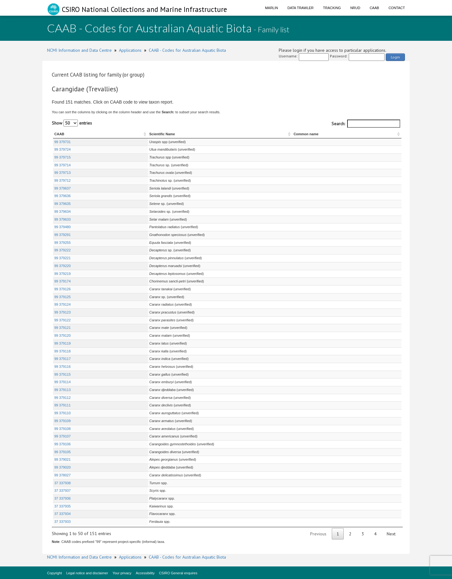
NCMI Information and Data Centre (79, 50)
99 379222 (62, 250)
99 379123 (62, 312)
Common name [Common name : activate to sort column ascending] (333, 134)
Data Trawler (301, 8)
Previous (318, 534)
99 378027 (62, 475)
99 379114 (62, 382)
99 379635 (62, 204)
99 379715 (62, 157)
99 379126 (62, 289)
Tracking (332, 8)
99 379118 (62, 351)
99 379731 (62, 142)
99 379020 (62, 467)
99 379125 (62, 297)
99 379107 (62, 436)
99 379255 (62, 242)
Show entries (72, 123)
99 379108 (62, 429)
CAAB (374, 8)
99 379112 (62, 397)
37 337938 (62, 483)
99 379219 (62, 274)
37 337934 (62, 514)
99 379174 (62, 281)
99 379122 (62, 320)
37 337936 (62, 498)
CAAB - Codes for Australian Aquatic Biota (187, 50)
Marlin (271, 8)
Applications (130, 50)
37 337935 (62, 506)
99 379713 (62, 172)
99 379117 (62, 359)
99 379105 (62, 452)
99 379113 (62, 390)
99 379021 (62, 459)
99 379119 (62, 343)
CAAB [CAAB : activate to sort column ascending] (59, 134)
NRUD (355, 8)
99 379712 (62, 180)
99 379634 (62, 211)
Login (395, 57)
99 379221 (62, 258)
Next (391, 534)
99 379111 (62, 405)
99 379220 (62, 266)
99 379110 (62, 413)
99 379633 (62, 219)
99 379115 (62, 374)
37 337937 (62, 490)
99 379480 (62, 227)
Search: (365, 124)
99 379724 (62, 149)
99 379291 (62, 235)
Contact (397, 8)
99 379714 (62, 165)
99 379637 (62, 188)
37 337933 (62, 521)
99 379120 (62, 335)
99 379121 (62, 328)
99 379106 (62, 444)
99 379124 (62, 304)
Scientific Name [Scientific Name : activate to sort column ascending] (109, 134)
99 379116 (62, 366)
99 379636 (62, 196)
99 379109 (62, 421)
